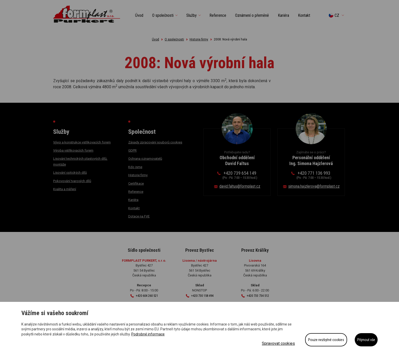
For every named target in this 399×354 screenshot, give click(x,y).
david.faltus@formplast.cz (239, 186)
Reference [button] (217, 15)
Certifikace (136, 183)
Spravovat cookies (278, 343)
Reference (135, 192)
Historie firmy (199, 39)
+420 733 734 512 (258, 296)
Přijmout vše (366, 340)
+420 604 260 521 (147, 296)
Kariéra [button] (283, 15)
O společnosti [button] (163, 15)
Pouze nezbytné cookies (326, 340)
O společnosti (174, 39)
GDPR (132, 150)
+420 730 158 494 (202, 296)
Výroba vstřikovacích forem (73, 150)
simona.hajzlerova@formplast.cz (314, 186)
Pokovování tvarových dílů (72, 181)
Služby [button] (191, 15)
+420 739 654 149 (239, 175)
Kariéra (133, 200)
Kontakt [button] (304, 15)
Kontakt (134, 208)
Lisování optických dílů (70, 172)
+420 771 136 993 (313, 175)
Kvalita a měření (64, 189)
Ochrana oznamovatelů (145, 158)
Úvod (139, 15)
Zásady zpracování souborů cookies (155, 142)
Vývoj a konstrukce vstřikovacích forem (82, 142)
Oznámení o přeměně (252, 15)
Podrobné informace (148, 334)
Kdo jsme (135, 167)
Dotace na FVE (139, 216)
